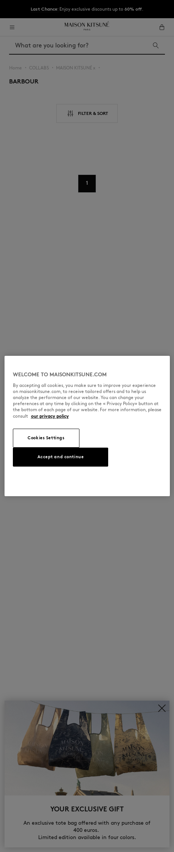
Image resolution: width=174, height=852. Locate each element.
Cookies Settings (46, 437)
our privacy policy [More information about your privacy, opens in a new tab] (50, 416)
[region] (87, 426)
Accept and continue (60, 456)
